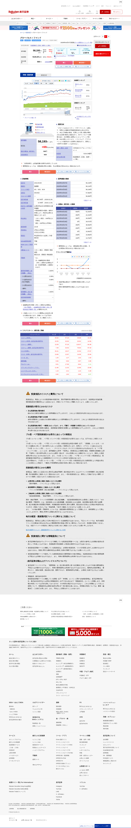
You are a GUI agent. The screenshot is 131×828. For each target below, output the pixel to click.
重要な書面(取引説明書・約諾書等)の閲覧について (34, 611)
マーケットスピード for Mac (64, 753)
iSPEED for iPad (61, 758)
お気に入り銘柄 (84, 758)
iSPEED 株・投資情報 (62, 755)
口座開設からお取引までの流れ (42, 661)
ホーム (22, 32)
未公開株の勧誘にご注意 (58, 614)
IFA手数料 (71, 56)
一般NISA (12, 709)
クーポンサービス (14, 761)
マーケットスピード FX (63, 750)
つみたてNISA (13, 711)
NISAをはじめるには (15, 717)
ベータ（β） (25, 357)
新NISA (11, 706)
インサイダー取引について (89, 611)
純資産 (59, 153)
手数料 (23, 258)
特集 (81, 753)
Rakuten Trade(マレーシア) (17, 791)
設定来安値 (24, 203)
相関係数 (24, 361)
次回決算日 (24, 154)
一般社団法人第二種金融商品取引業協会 (55, 803)
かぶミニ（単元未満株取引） (65, 663)
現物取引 (58, 661)
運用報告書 (40, 127)
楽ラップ (35, 706)
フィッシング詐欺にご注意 (27, 614)
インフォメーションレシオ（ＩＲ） (32, 374)
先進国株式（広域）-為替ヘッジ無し (41, 45)
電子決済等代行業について (111, 747)
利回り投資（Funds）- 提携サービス (62, 712)
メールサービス (13, 755)
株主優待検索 (84, 742)
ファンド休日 (25, 189)
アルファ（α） (26, 364)
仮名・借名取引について (89, 616)
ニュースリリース (108, 742)
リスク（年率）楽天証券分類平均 (32, 354)
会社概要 (105, 739)
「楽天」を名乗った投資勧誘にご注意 (92, 614)
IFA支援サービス (108, 758)
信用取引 (58, 671)
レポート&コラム (85, 750)
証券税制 (11, 758)
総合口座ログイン (14, 658)
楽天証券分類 (61, 157)
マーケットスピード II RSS (64, 745)
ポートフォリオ (84, 761)
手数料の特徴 (60, 658)
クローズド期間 (26, 196)
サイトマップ (107, 763)
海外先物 (105, 728)
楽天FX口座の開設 (14, 663)
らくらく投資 (37, 711)
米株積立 (82, 663)
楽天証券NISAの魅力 (15, 719)
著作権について (24, 619)
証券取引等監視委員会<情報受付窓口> (61, 616)
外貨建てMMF (107, 661)
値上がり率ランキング (78, 96)
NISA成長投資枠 (26, 241)
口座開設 (102, 46)
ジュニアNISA (13, 714)
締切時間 (24, 227)
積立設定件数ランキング (79, 90)
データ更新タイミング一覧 (83, 42)
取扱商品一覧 (37, 723)
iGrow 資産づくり (61, 739)
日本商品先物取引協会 (40, 803)
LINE (57, 791)
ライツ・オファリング (62, 695)
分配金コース (25, 250)
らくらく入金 (37, 739)
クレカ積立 (106, 666)
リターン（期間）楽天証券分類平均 (32, 348)
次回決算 (47, 62)
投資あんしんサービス (39, 747)
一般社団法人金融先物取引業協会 (28, 803)
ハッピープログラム (39, 750)
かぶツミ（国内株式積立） (64, 669)
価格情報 (58, 722)
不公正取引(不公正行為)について (60, 611)
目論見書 (39, 124)
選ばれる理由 (107, 658)
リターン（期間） (27, 344)
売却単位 (24, 230)
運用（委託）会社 (62, 148)
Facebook (59, 797)
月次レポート (41, 132)
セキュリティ (107, 745)
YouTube (58, 789)
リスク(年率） (25, 351)
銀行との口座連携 (14, 742)
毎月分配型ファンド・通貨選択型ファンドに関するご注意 (46, 530)
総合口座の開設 (13, 661)
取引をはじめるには (86, 706)
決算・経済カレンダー (86, 755)
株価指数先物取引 (108, 720)
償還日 (23, 186)
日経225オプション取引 (110, 723)
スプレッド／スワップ (86, 709)
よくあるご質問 (84, 770)
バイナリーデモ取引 (109, 711)
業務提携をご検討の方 (109, 761)
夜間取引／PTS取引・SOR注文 (65, 687)
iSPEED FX (59, 761)
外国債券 (58, 709)
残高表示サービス (38, 745)
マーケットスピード (62, 747)
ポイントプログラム (15, 739)
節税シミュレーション (39, 726)
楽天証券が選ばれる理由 (40, 658)
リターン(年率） (26, 338)
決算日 (23, 193)
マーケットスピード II (62, 742)
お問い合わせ (84, 772)
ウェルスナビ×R (37, 709)
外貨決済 (11, 750)
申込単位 (24, 218)
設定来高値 (24, 199)
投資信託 (28, 32)
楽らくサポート (84, 775)
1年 (59, 50)
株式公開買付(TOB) (62, 685)
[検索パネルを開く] (97, 12)
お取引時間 (12, 753)
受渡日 (23, 235)
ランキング (106, 669)
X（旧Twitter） (60, 794)
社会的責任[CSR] (108, 750)
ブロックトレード (61, 693)
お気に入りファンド (87, 826)
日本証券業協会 (16, 803)
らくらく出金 (37, 742)
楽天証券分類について (85, 45)
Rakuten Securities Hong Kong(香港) (20, 786)
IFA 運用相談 (107, 755)
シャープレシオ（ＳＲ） (29, 371)
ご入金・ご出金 (13, 747)
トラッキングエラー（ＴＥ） (30, 367)
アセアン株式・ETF (85, 678)
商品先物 (105, 726)
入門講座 (82, 711)
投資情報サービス (14, 745)
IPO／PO (59, 682)
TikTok (58, 799)
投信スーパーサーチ (109, 671)
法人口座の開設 (13, 666)
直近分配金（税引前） (28, 151)
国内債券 (58, 706)
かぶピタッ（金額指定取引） (65, 666)
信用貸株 (59, 677)
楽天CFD (82, 721)
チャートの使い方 (30, 118)
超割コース (36, 759)
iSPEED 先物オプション (63, 763)
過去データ (87, 200)
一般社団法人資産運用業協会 (71, 803)
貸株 (57, 674)
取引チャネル (60, 769)
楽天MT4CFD (84, 723)
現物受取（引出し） (62, 725)
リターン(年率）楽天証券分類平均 (32, 341)
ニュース (82, 747)
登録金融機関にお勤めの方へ (28, 616)
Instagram (59, 786)
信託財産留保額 (26, 297)
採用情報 (105, 753)
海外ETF (82, 666)
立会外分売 (59, 690)
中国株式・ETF (84, 675)
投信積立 (105, 663)
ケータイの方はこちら (62, 766)
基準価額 (24, 140)
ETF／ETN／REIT (61, 679)
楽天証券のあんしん (39, 666)
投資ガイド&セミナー (39, 663)
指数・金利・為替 (85, 739)
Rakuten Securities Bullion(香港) (18, 789)
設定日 (23, 183)
